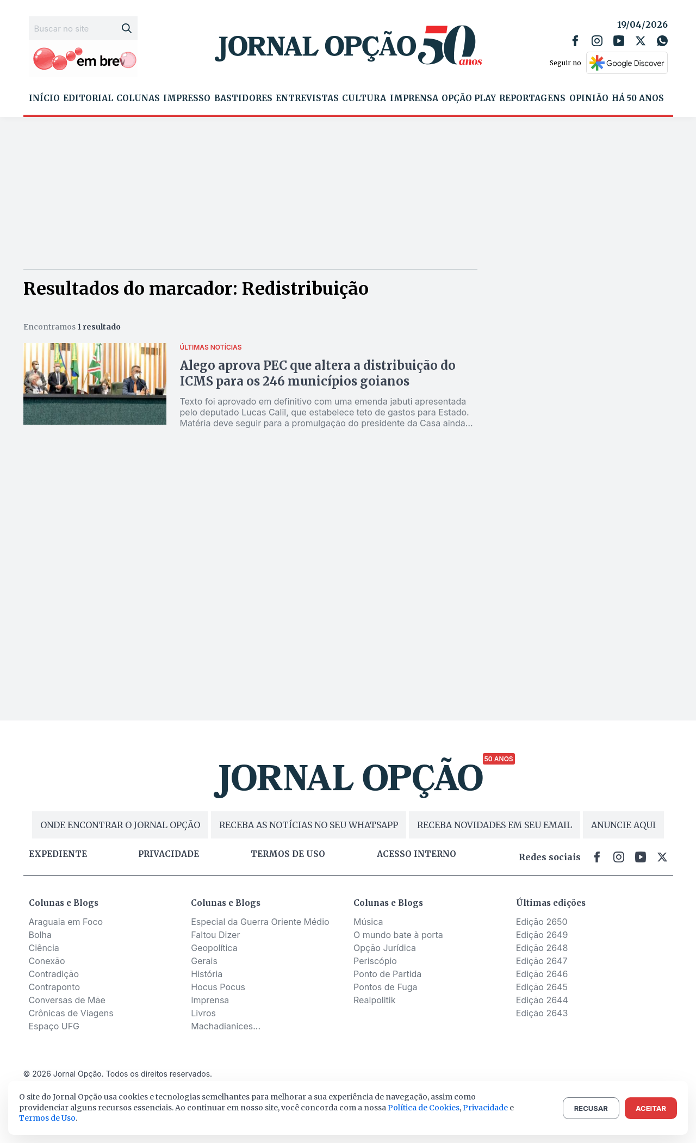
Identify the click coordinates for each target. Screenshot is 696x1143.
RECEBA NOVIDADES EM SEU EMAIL (494, 824)
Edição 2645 (542, 987)
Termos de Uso (47, 1118)
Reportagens (532, 98)
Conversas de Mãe (67, 1000)
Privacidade (168, 854)
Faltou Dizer (215, 934)
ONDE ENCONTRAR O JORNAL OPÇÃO (120, 824)
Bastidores (243, 98)
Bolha (40, 934)
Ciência (44, 947)
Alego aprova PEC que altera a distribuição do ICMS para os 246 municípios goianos (318, 373)
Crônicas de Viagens (71, 1013)
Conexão (47, 960)
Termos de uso (288, 854)
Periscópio (375, 960)
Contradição (54, 973)
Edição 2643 (542, 1013)
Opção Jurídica (384, 947)
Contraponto (54, 987)
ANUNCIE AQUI (623, 824)
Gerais (204, 960)
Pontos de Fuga (385, 987)
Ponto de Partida (387, 973)
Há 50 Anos (638, 98)
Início (44, 98)
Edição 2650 (542, 921)
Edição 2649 (542, 934)
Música (368, 921)
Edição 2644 (542, 1000)
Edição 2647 (542, 960)
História (206, 973)
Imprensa (414, 98)
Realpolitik (374, 1000)
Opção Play (469, 98)
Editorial (88, 98)
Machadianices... (225, 1026)
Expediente (58, 854)
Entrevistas (307, 98)
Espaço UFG (54, 1026)
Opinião (588, 98)
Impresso (186, 98)
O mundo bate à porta (398, 934)
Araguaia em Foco (66, 921)
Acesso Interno (416, 854)
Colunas (138, 98)
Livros (203, 1013)
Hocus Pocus (218, 987)
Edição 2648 (542, 947)
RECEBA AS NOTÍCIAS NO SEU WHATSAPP (308, 824)
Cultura (364, 98)
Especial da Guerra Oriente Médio (260, 921)
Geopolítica (214, 947)
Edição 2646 (542, 973)
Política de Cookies (423, 1108)
